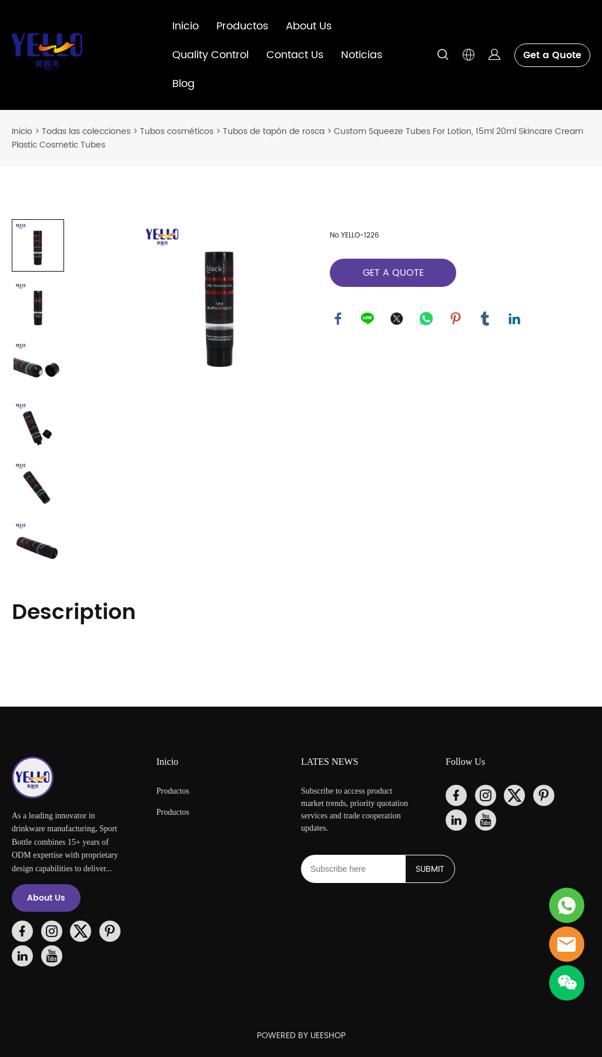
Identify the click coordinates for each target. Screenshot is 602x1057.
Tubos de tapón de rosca (274, 131)
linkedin (515, 319)
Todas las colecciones (86, 131)
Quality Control (210, 54)
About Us (309, 26)
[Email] (353, 869)
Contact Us (294, 54)
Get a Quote (552, 55)
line (368, 319)
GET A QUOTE (393, 272)
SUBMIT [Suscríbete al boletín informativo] (430, 869)
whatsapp (427, 319)
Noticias (361, 54)
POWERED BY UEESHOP (301, 1035)
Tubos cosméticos (176, 131)
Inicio (185, 26)
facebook (338, 319)
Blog (183, 83)
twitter (397, 319)
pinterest (456, 319)
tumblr (485, 319)
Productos (242, 26)
